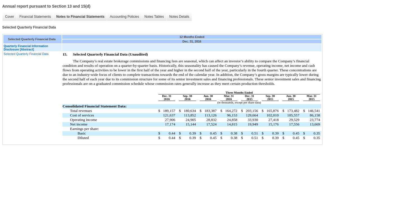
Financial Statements (35, 17)
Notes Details (179, 17)
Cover (9, 17)
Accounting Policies (124, 17)
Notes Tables (154, 17)
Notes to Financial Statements (80, 17)
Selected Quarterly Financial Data (26, 54)
